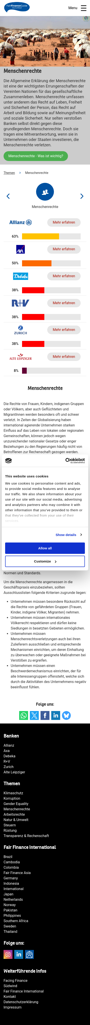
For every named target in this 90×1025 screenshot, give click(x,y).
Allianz (9, 745)
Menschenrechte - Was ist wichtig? (35, 156)
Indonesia (11, 883)
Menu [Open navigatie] (77, 8)
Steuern (10, 825)
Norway (10, 905)
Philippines (12, 915)
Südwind (10, 986)
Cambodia (12, 862)
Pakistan (10, 910)
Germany (11, 878)
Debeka (9, 756)
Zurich (9, 767)
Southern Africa (16, 921)
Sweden (10, 926)
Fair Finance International (24, 991)
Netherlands (13, 899)
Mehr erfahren (64, 222)
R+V (7, 761)
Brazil (8, 857)
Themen (9, 173)
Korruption (12, 798)
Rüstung (10, 830)
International (14, 889)
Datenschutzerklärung (21, 1002)
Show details (66, 535)
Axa (7, 751)
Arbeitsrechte (14, 814)
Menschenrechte (17, 809)
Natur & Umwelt (16, 820)
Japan (8, 894)
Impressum (13, 1007)
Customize (45, 561)
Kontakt (10, 996)
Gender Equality (16, 804)
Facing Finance (15, 980)
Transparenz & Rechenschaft (26, 836)
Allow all (45, 548)
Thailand (10, 931)
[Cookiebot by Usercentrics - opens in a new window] (65, 461)
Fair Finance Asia (17, 873)
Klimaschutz (13, 793)
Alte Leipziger (14, 772)
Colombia (11, 867)
